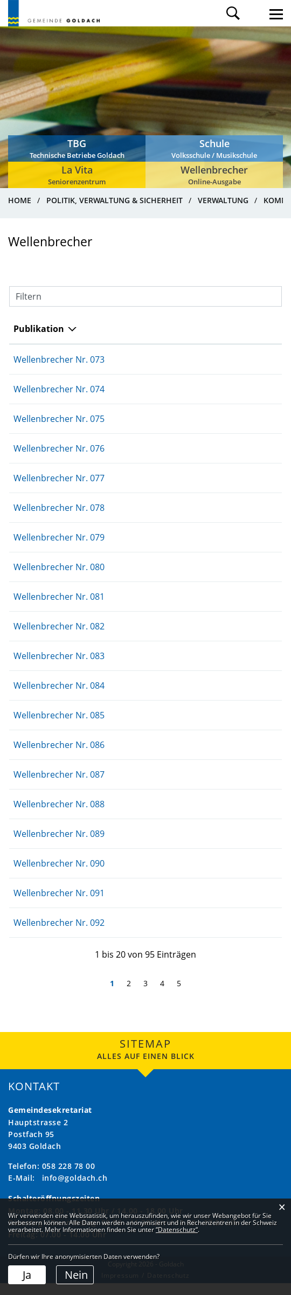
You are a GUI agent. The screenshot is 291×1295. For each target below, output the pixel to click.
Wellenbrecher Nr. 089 (59, 845)
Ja (27, 1275)
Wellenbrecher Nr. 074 (59, 401)
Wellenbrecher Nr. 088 (59, 816)
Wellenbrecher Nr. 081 (59, 608)
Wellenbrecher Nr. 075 (59, 431)
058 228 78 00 (68, 1178)
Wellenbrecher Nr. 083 (59, 668)
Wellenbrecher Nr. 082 (59, 638)
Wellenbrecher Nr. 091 (59, 905)
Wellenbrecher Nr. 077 (59, 490)
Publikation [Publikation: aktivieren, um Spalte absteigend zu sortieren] (38, 341)
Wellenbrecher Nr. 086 (59, 757)
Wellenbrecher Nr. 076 (59, 460)
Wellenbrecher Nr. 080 (59, 579)
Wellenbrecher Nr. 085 (59, 727)
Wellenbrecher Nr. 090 (59, 875)
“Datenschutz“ (177, 1229)
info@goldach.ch (75, 1190)
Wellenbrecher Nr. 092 (59, 934)
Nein (76, 1275)
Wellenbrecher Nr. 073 (59, 371)
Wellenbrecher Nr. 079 (59, 549)
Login (254, 13)
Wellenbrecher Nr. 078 (59, 519)
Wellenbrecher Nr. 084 (59, 697)
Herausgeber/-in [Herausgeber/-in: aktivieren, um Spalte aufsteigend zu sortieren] (228, 335)
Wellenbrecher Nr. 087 (59, 786)
